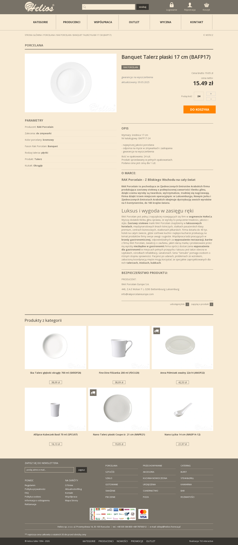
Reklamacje (30, 504)
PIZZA (146, 496)
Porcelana (49, 35)
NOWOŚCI (122, 541)
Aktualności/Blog (73, 489)
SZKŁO (108, 478)
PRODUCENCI (71, 22)
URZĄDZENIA (149, 484)
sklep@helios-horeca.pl (168, 526)
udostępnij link (179, 304)
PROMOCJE (137, 541)
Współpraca (71, 496)
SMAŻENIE (110, 490)
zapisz (81, 469)
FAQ (27, 492)
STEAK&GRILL (187, 478)
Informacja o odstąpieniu (37, 500)
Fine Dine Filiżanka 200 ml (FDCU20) (119, 372)
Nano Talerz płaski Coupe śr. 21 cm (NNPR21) (119, 434)
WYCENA (165, 22)
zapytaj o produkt (202, 304)
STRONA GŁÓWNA (33, 35)
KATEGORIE (89, 541)
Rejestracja (190, 7)
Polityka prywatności (35, 489)
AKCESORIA (148, 471)
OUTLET (134, 22)
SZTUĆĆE (110, 471)
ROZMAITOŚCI (187, 496)
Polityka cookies (33, 496)
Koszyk (206, 7)
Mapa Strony (71, 500)
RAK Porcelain (64, 35)
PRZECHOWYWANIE (152, 465)
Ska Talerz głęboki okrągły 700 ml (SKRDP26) (55, 372)
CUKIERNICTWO (150, 490)
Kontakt (69, 492)
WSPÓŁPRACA (103, 22)
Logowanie (171, 6)
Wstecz (208, 35)
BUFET (184, 471)
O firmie (69, 485)
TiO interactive (206, 541)
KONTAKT (196, 22)
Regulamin (30, 485)
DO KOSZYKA (199, 109)
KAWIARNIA (186, 484)
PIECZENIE (110, 496)
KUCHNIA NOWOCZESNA (155, 478)
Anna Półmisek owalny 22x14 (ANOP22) (182, 372)
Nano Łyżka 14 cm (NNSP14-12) (182, 434)
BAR (183, 490)
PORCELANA (111, 465)
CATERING (186, 465)
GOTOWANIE (111, 484)
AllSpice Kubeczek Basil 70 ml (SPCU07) (56, 434)
